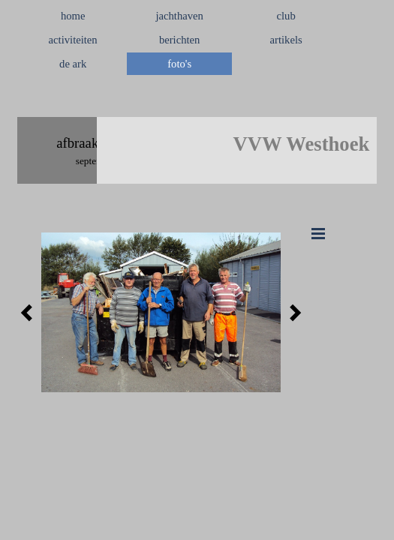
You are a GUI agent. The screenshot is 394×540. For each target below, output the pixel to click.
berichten (179, 40)
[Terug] (30, 313)
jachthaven (179, 16)
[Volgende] (291, 313)
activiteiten (73, 40)
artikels (286, 40)
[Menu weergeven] (318, 233)
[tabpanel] (197, 100)
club (286, 16)
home (73, 16)
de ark (72, 64)
